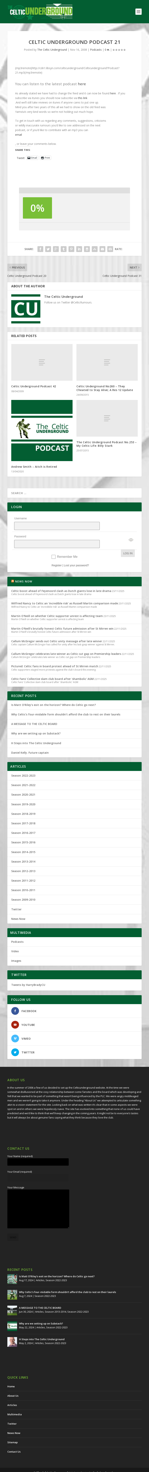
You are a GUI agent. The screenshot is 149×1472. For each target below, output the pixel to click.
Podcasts (96, 49)
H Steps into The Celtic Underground (36, 733)
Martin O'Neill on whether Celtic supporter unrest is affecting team (57, 606)
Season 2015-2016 (23, 832)
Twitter (16, 899)
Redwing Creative (104, 1462)
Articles (40, 1270)
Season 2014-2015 (23, 842)
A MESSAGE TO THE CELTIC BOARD (34, 714)
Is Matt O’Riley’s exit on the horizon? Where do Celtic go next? (54, 695)
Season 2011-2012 (23, 870)
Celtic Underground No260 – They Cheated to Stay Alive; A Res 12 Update (104, 388)
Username (20, 518)
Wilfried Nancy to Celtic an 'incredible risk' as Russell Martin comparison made (64, 593)
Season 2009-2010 (23, 889)
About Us (12, 1385)
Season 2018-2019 (23, 804)
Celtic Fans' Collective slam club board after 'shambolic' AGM (52, 669)
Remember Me (67, 546)
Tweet (21, 157)
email (18, 134)
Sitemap (12, 1432)
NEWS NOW (23, 571)
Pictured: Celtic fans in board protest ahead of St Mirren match (54, 656)
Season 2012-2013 (23, 861)
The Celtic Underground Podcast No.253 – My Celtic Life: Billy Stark (106, 444)
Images (16, 950)
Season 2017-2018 (23, 813)
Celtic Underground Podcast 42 (33, 386)
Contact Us (14, 1441)
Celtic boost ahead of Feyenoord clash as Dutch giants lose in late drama (61, 581)
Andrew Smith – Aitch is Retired (34, 466)
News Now (18, 909)
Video (15, 941)
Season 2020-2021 (23, 784)
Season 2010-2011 (23, 880)
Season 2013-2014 (23, 851)
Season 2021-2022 (23, 775)
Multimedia (14, 1404)
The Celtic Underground (52, 49)
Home (11, 1376)
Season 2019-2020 (23, 794)
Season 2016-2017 (23, 823)
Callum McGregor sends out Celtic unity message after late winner (56, 631)
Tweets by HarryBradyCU (28, 975)
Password (20, 531)
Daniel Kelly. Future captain (30, 742)
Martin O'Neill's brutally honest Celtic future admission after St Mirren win (62, 618)
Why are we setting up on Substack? (36, 723)
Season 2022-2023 (23, 765)
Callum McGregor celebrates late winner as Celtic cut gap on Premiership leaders (66, 644)
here (82, 83)
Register (57, 555)
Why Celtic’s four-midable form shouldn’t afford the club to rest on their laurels (65, 704)
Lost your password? (76, 555)
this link (82, 98)
